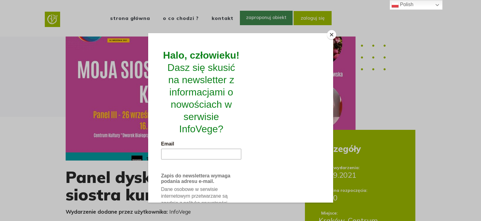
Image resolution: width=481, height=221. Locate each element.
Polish (402, 5)
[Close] (331, 34)
